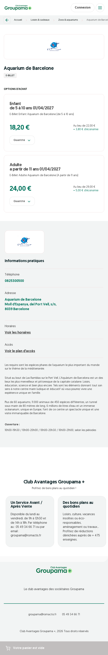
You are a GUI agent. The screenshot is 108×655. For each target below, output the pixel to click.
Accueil (18, 20)
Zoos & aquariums (68, 20)
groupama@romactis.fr (42, 614)
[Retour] (7, 20)
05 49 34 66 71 (71, 614)
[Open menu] (100, 8)
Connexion (83, 7)
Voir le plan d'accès (20, 351)
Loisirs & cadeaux (40, 20)
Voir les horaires (18, 333)
